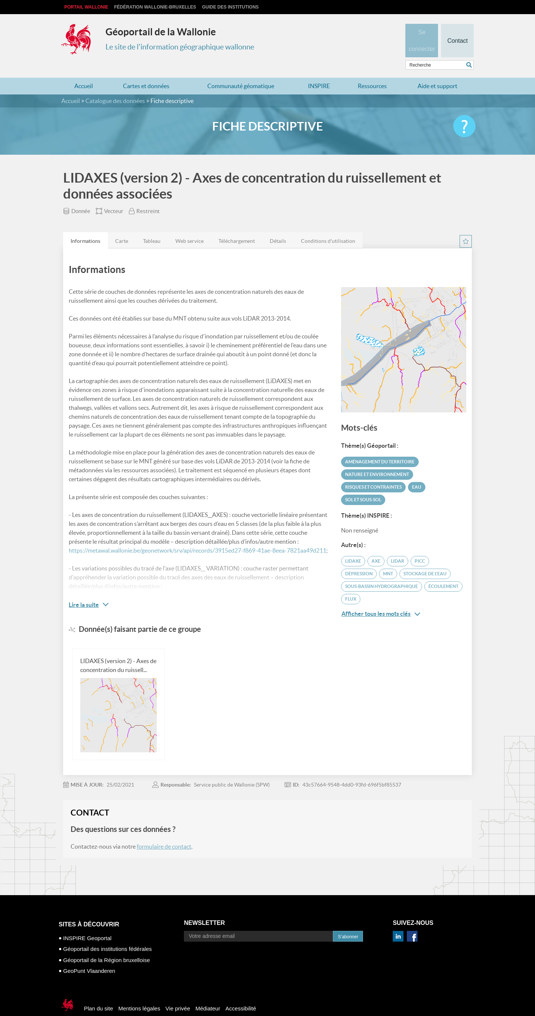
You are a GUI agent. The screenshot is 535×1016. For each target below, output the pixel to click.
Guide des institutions (230, 7)
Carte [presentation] (121, 226)
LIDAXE (353, 546)
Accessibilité (241, 994)
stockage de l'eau (425, 559)
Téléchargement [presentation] (236, 226)
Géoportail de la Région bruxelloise (106, 945)
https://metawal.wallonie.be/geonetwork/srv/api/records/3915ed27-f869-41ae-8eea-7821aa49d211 (197, 536)
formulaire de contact (164, 832)
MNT (388, 559)
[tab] (85, 226)
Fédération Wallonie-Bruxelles (155, 7)
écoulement (443, 571)
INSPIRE (319, 71)
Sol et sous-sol (363, 485)
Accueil (83, 71)
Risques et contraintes (373, 472)
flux (350, 584)
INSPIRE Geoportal (87, 923)
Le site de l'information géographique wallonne (180, 47)
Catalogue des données (115, 86)
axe (376, 546)
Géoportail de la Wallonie (161, 31)
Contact (457, 28)
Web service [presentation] (189, 226)
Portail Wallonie (86, 7)
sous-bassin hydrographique (381, 571)
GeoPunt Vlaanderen (89, 956)
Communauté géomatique (240, 71)
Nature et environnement (377, 459)
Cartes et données (146, 71)
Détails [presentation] (278, 226)
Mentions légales (139, 994)
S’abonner (348, 922)
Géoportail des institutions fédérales (107, 934)
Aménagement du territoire (380, 447)
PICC (420, 546)
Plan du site (98, 994)
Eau (416, 472)
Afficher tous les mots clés (380, 599)
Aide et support (437, 71)
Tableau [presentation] (151, 226)
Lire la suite (84, 590)
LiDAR (397, 546)
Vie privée (177, 994)
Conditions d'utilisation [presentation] (328, 226)
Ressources (372, 71)
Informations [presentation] (85, 226)
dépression (359, 559)
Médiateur (207, 994)
